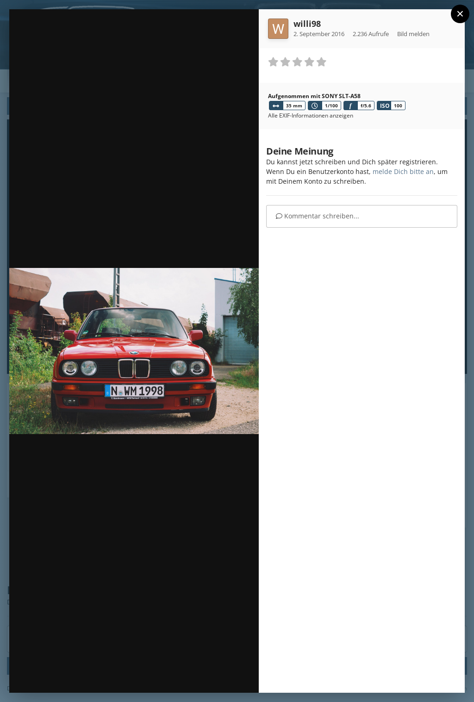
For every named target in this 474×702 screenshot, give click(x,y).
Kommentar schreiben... (317, 215)
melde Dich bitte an (403, 171)
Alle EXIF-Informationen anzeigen (310, 115)
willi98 (307, 23)
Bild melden (413, 34)
